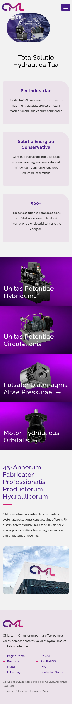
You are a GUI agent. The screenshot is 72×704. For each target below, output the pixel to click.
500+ (36, 203)
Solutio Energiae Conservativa (36, 144)
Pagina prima (16, 656)
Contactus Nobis (51, 672)
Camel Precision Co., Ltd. (40, 681)
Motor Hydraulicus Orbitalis (32, 436)
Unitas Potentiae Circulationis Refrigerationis (30, 340)
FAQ (43, 666)
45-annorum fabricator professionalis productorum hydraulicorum (25, 482)
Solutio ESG (48, 661)
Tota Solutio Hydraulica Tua (36, 61)
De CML (45, 656)
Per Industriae (36, 90)
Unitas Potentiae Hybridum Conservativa (29, 292)
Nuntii (11, 666)
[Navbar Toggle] (65, 7)
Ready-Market (41, 690)
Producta (13, 661)
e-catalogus (15, 672)
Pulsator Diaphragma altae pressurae (36, 388)
